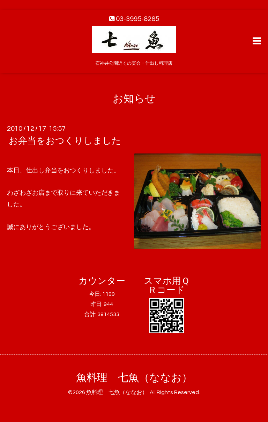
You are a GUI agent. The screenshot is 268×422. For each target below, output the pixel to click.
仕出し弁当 (41, 170)
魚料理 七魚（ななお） (134, 377)
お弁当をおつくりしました (65, 140)
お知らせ (134, 98)
